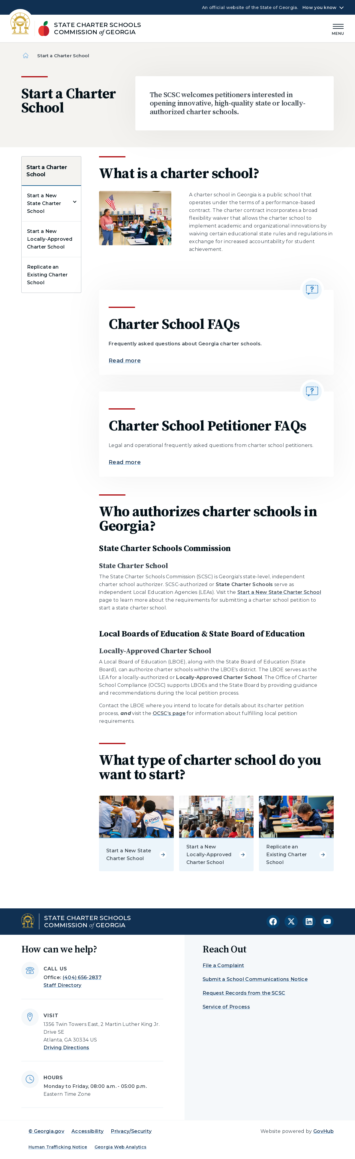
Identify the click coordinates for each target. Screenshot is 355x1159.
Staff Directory (63, 985)
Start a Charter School (46, 171)
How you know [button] (319, 7)
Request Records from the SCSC (244, 993)
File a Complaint (223, 965)
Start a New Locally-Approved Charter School (49, 239)
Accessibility (87, 1131)
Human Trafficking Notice (58, 1147)
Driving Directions (66, 1047)
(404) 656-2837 (82, 977)
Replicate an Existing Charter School (47, 274)
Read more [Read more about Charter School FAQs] (125, 360)
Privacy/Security (131, 1131)
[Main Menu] (338, 29)
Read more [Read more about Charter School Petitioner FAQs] (125, 462)
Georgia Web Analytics (121, 1147)
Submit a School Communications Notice (255, 979)
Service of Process (226, 1007)
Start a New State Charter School (44, 203)
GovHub (323, 1131)
